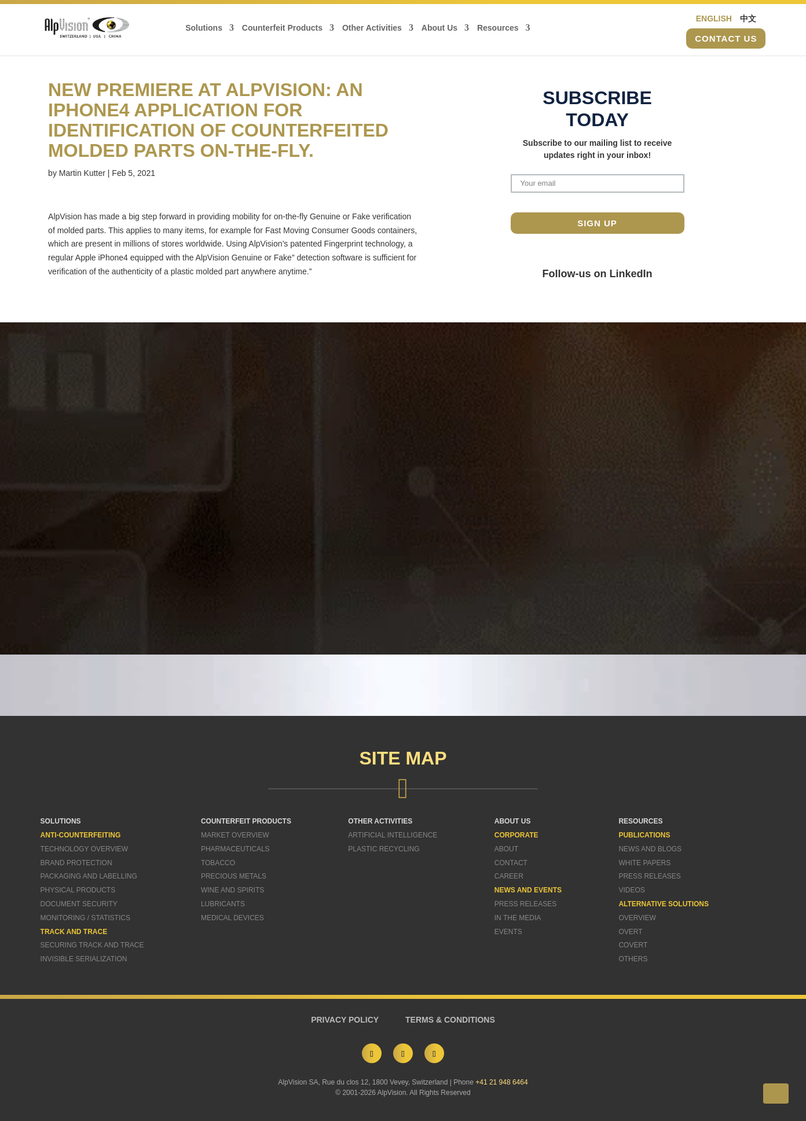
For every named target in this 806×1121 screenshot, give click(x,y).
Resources (498, 28)
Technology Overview (85, 849)
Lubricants (223, 904)
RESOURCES (640, 821)
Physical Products (78, 890)
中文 (748, 18)
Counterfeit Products (282, 28)
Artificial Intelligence (392, 835)
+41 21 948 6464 (501, 1082)
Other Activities (372, 28)
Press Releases (525, 904)
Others (632, 959)
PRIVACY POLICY (345, 1019)
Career (508, 876)
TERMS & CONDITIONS (450, 1019)
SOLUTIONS (61, 821)
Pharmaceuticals (235, 849)
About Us (439, 28)
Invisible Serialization (84, 959)
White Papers (644, 863)
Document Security (79, 904)
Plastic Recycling (383, 849)
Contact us (726, 38)
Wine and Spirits (232, 890)
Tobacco (218, 863)
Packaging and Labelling (89, 876)
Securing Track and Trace (92, 945)
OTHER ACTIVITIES (380, 821)
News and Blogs (650, 849)
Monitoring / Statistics (85, 918)
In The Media (517, 918)
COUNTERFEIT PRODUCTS (246, 821)
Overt (630, 932)
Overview (636, 918)
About (506, 849)
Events (508, 932)
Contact (510, 863)
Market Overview (235, 835)
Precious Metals (233, 876)
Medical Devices (232, 918)
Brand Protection (76, 863)
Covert (632, 945)
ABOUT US (512, 821)
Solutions (203, 28)
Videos (631, 890)
